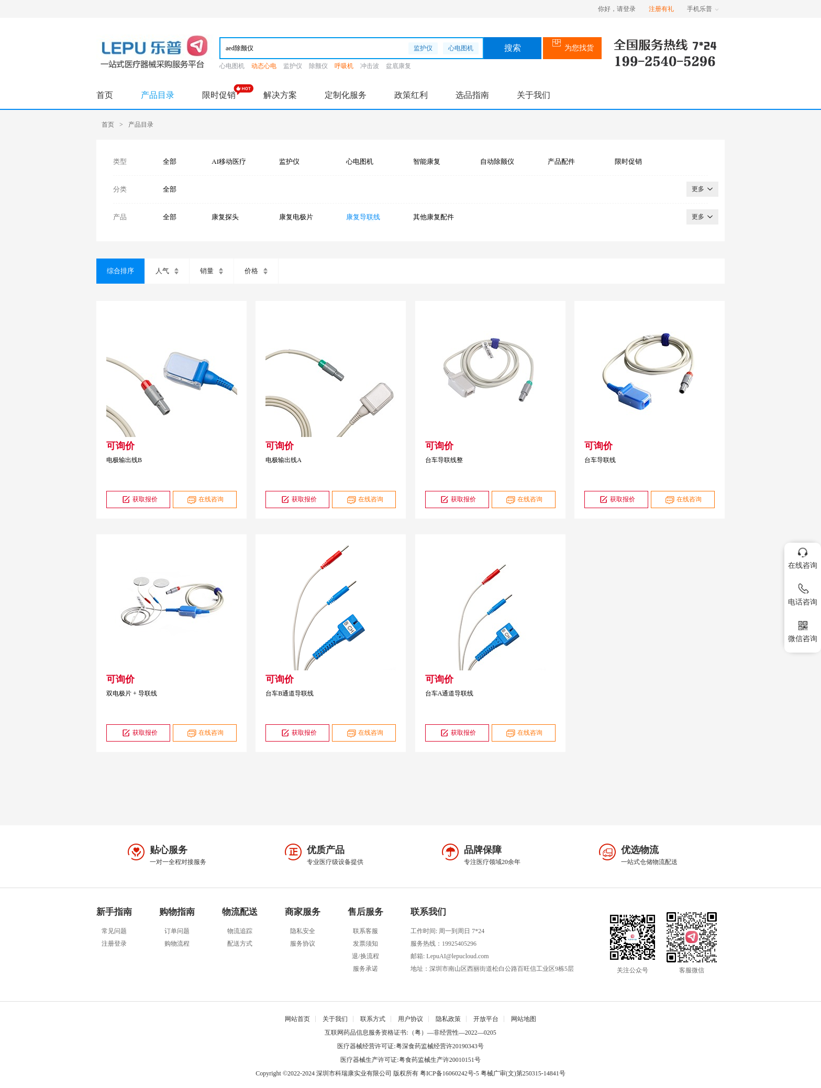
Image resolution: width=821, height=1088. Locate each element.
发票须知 (365, 943)
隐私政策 (448, 1019)
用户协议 (410, 1019)
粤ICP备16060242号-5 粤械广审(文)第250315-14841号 (492, 1073)
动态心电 (263, 66)
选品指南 (472, 95)
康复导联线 (363, 217)
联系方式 (372, 1019)
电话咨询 (802, 592)
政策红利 (411, 95)
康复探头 (225, 217)
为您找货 (572, 48)
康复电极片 (296, 217)
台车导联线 (600, 460)
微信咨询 (802, 629)
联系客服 (365, 931)
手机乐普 (703, 9)
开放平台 (485, 1019)
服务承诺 (365, 968)
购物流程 (177, 943)
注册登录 (114, 943)
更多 (702, 189)
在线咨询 (204, 499)
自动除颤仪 (497, 161)
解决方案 (280, 95)
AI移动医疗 (229, 161)
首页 (104, 95)
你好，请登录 (617, 9)
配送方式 (239, 943)
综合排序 (120, 271)
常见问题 (114, 931)
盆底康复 (398, 66)
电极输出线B (124, 460)
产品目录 (157, 95)
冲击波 (369, 66)
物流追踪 (239, 931)
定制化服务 (346, 95)
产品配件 (561, 161)
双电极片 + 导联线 (131, 693)
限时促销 (219, 95)
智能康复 (426, 161)
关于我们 (533, 95)
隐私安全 (302, 931)
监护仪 (423, 48)
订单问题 (177, 931)
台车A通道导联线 (449, 693)
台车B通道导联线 (289, 693)
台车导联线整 (444, 460)
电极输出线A (283, 460)
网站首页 (297, 1019)
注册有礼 (661, 9)
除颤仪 (318, 66)
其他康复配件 (433, 217)
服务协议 (302, 943)
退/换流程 (365, 956)
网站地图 (523, 1019)
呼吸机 (344, 66)
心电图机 (460, 48)
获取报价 (138, 499)
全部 (169, 161)
